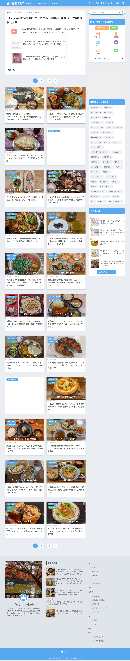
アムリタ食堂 (66, 107)
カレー (106, 118)
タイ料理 (51, 93)
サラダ (95, 133)
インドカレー (11, 342)
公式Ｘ (103, 3)
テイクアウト (11, 179)
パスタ (117, 143)
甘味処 (102, 203)
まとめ (116, 52)
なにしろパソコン (29, 611)
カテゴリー (96, 584)
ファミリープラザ (54, 300)
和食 (50, 259)
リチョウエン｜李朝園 (66, 439)
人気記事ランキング (106, 274)
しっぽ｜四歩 (66, 480)
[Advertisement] (66, 147)
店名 (97, 3)
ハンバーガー (97, 178)
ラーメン (107, 163)
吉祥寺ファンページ (99, 608)
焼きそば (116, 153)
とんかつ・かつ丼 (54, 297)
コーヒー (111, 3)
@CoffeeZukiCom (98, 601)
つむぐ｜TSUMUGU (25, 314)
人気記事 (96, 212)
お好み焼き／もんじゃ (100, 153)
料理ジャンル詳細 (100, 102)
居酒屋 (9, 93)
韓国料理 (108, 168)
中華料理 (95, 158)
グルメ (51, 338)
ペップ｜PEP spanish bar (24, 231)
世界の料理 (52, 507)
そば (9, 303)
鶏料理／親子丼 (116, 193)
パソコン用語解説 (98, 642)
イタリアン (52, 383)
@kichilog (95, 596)
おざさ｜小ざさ (66, 231)
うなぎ (115, 183)
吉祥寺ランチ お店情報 (102, 22)
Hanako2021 (53, 218)
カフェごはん (53, 179)
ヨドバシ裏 (11, 259)
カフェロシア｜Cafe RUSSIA (66, 521)
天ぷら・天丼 (106, 188)
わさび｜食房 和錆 (66, 273)
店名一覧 (11, 70)
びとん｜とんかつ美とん (66, 314)
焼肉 (50, 425)
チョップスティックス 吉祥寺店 (25, 273)
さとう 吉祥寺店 (24, 521)
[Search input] (105, 12)
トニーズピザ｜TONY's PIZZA (24, 148)
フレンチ (108, 138)
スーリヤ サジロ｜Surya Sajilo (24, 356)
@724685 (95, 604)
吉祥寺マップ (102, 28)
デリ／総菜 (96, 113)
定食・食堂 (52, 176)
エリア (98, 43)
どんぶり (95, 198)
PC (123, 3)
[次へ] (55, 81)
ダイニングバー (115, 203)
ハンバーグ (111, 178)
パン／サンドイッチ (13, 176)
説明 (114, 28)
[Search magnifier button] (122, 12)
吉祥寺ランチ (11, 90)
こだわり (98, 52)
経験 (118, 3)
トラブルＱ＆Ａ (97, 638)
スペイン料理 (11, 217)
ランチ (91, 3)
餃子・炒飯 (96, 168)
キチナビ (95, 612)
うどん (106, 198)
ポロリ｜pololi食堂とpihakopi (66, 190)
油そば (118, 163)
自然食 (108, 113)
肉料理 (9, 510)
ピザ (9, 134)
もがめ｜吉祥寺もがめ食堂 (25, 439)
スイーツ (52, 214)
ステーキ (95, 173)
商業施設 (116, 35)
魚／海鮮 (104, 183)
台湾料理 (107, 158)
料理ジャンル (98, 35)
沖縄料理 (95, 163)
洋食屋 (109, 123)
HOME (65, 652)
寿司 (94, 188)
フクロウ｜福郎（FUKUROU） (24, 107)
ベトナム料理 (11, 256)
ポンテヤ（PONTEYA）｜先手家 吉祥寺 (24, 190)
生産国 (94, 621)
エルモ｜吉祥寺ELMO (66, 397)
